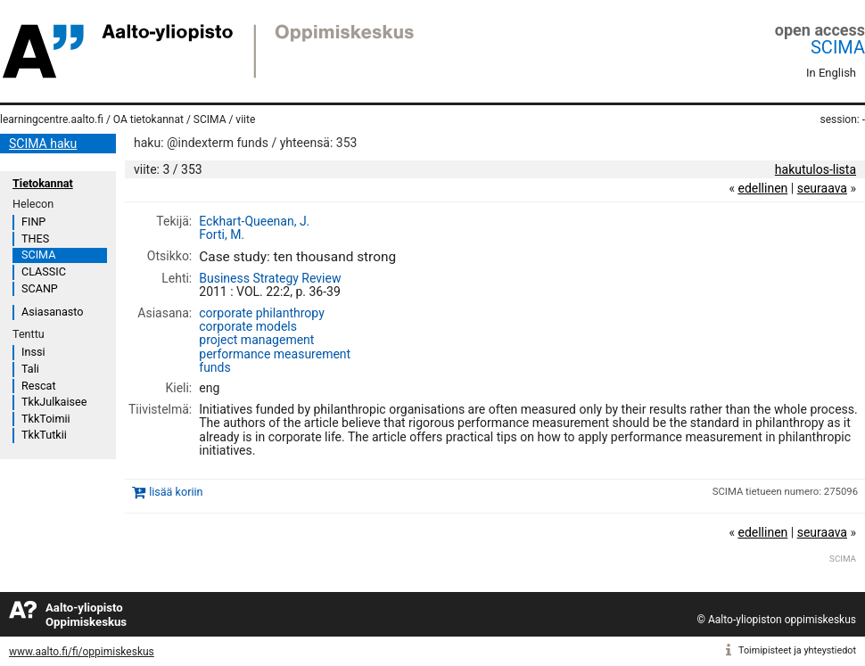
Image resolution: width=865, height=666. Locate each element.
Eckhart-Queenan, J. (254, 221)
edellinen (762, 188)
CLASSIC (43, 271)
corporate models (248, 326)
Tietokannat (42, 183)
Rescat (38, 385)
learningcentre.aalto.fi (51, 119)
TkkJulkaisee (53, 401)
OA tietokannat (148, 119)
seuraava (822, 188)
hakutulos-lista (815, 169)
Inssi (33, 351)
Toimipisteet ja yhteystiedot (797, 650)
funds (214, 367)
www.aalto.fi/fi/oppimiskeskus (81, 651)
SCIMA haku (43, 143)
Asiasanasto (52, 311)
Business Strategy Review (270, 278)
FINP (33, 221)
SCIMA (838, 47)
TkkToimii (45, 418)
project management (256, 340)
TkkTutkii (44, 434)
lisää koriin (175, 492)
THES (35, 238)
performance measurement (274, 354)
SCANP (39, 288)
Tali (30, 368)
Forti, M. (221, 234)
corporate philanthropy (262, 313)
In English (831, 72)
